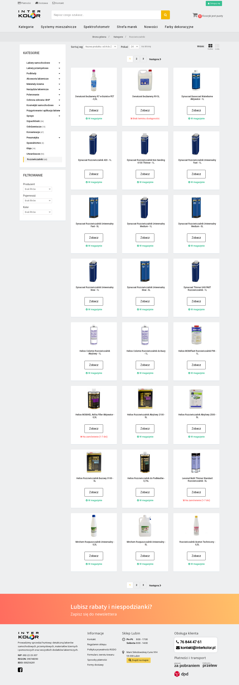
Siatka (210, 47)
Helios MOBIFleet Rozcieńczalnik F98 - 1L (197, 352)
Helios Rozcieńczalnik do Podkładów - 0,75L (146, 479)
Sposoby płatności (97, 659)
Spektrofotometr (97, 27)
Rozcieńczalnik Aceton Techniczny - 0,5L (197, 543)
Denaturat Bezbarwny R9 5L (145, 96)
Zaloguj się (213, 3)
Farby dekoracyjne (179, 27)
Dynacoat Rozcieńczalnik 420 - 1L (94, 160)
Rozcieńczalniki (37, 159)
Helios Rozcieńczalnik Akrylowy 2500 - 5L (197, 416)
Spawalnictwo (35, 143)
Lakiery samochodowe (38, 63)
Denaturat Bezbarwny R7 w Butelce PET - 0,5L (94, 97)
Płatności (24, 3)
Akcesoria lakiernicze (37, 79)
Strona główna (99, 37)
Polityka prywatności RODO (101, 649)
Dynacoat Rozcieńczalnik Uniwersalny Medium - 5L (197, 225)
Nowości (151, 27)
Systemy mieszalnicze (59, 27)
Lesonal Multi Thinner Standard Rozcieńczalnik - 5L (197, 479)
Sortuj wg (77, 47)
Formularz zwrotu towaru (100, 654)
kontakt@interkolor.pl (197, 648)
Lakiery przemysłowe (37, 68)
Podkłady (31, 73)
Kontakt (58, 3)
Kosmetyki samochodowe (40, 105)
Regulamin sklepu (96, 644)
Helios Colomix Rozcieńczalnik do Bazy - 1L (146, 352)
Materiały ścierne (35, 84)
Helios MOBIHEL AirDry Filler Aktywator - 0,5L (94, 416)
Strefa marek (127, 27)
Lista (217, 47)
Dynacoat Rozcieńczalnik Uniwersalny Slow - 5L (146, 288)
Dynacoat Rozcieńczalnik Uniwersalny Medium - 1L (146, 225)
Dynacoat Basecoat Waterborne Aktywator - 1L (197, 97)
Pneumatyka (33, 137)
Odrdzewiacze (36, 127)
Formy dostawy (95, 664)
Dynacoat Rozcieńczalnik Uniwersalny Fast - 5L (94, 225)
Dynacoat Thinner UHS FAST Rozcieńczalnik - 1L (197, 288)
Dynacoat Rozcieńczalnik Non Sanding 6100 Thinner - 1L (146, 161)
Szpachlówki (35, 121)
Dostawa (41, 3)
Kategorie (26, 27)
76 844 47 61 (190, 642)
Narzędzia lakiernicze (37, 89)
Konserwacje (35, 132)
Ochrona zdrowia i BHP (38, 100)
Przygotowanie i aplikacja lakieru (43, 110)
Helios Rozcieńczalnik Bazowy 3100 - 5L (94, 479)
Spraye (30, 116)
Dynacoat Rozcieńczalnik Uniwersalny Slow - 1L (94, 288)
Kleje (31, 148)
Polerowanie (33, 95)
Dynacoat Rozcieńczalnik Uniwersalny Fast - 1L (197, 161)
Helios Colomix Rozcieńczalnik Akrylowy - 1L (95, 352)
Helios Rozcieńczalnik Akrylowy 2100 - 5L (146, 416)
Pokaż (124, 47)
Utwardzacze (35, 154)
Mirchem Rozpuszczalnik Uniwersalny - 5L (146, 543)
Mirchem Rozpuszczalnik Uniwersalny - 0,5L (94, 543)
